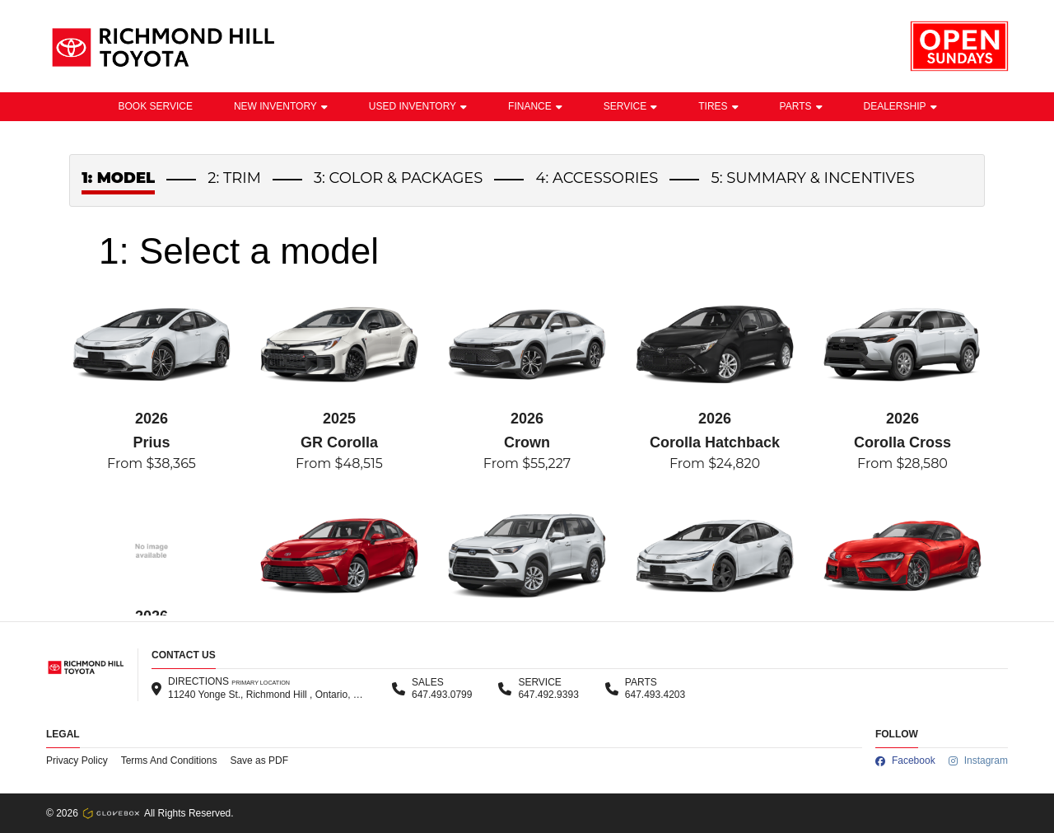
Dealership (900, 106)
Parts (801, 106)
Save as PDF (259, 760)
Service (630, 106)
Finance (535, 106)
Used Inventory (418, 106)
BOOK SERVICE (155, 106)
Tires (718, 106)
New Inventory (281, 106)
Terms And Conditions (169, 760)
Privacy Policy (77, 760)
